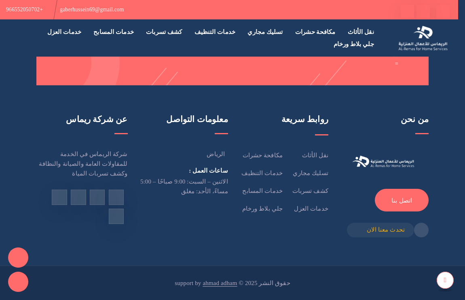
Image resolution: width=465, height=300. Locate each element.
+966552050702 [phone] (24, 9)
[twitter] (423, 11)
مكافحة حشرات (315, 31)
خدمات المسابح (113, 31)
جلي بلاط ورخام (354, 44)
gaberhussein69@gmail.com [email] (92, 9)
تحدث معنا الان (386, 229)
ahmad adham (220, 283)
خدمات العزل (64, 31)
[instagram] (78, 197)
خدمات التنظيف (215, 31)
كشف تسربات (164, 31)
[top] (445, 280)
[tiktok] (407, 11)
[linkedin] (116, 216)
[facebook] (443, 11)
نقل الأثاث (361, 31)
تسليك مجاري (265, 31)
